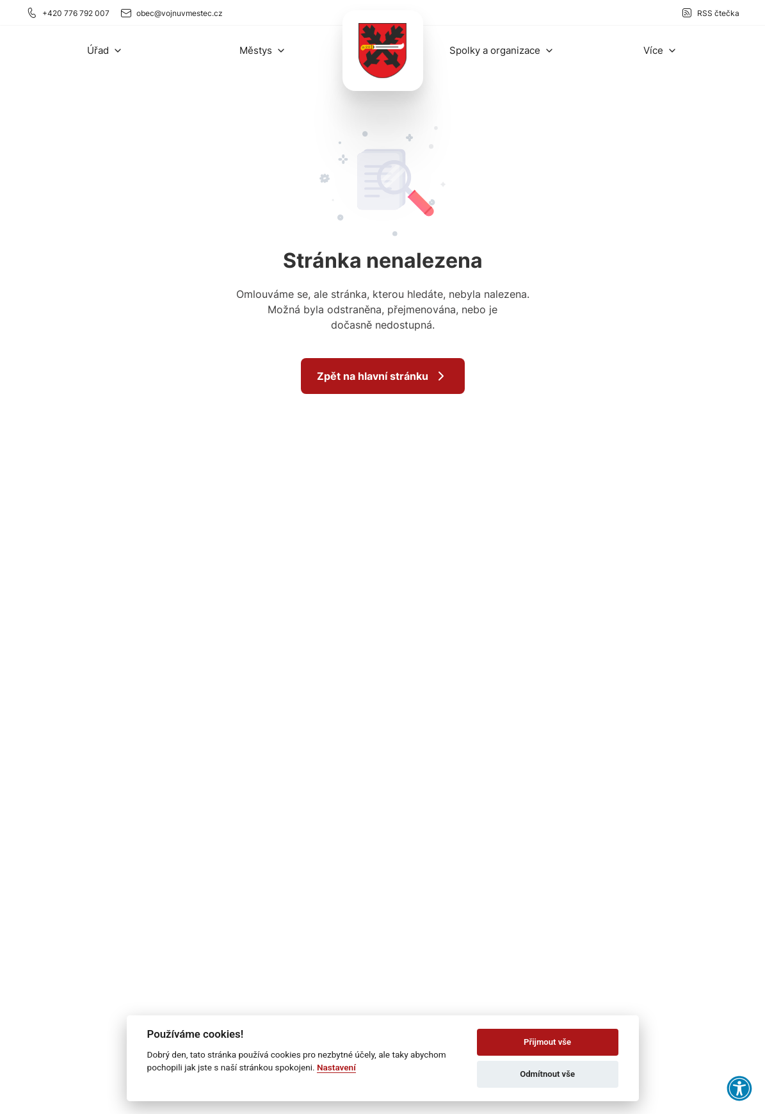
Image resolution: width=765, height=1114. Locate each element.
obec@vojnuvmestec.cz (171, 12)
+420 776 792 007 (67, 12)
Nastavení (336, 1067)
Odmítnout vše (547, 1074)
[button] (105, 50)
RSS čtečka (709, 12)
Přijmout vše (547, 1042)
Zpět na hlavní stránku (383, 376)
